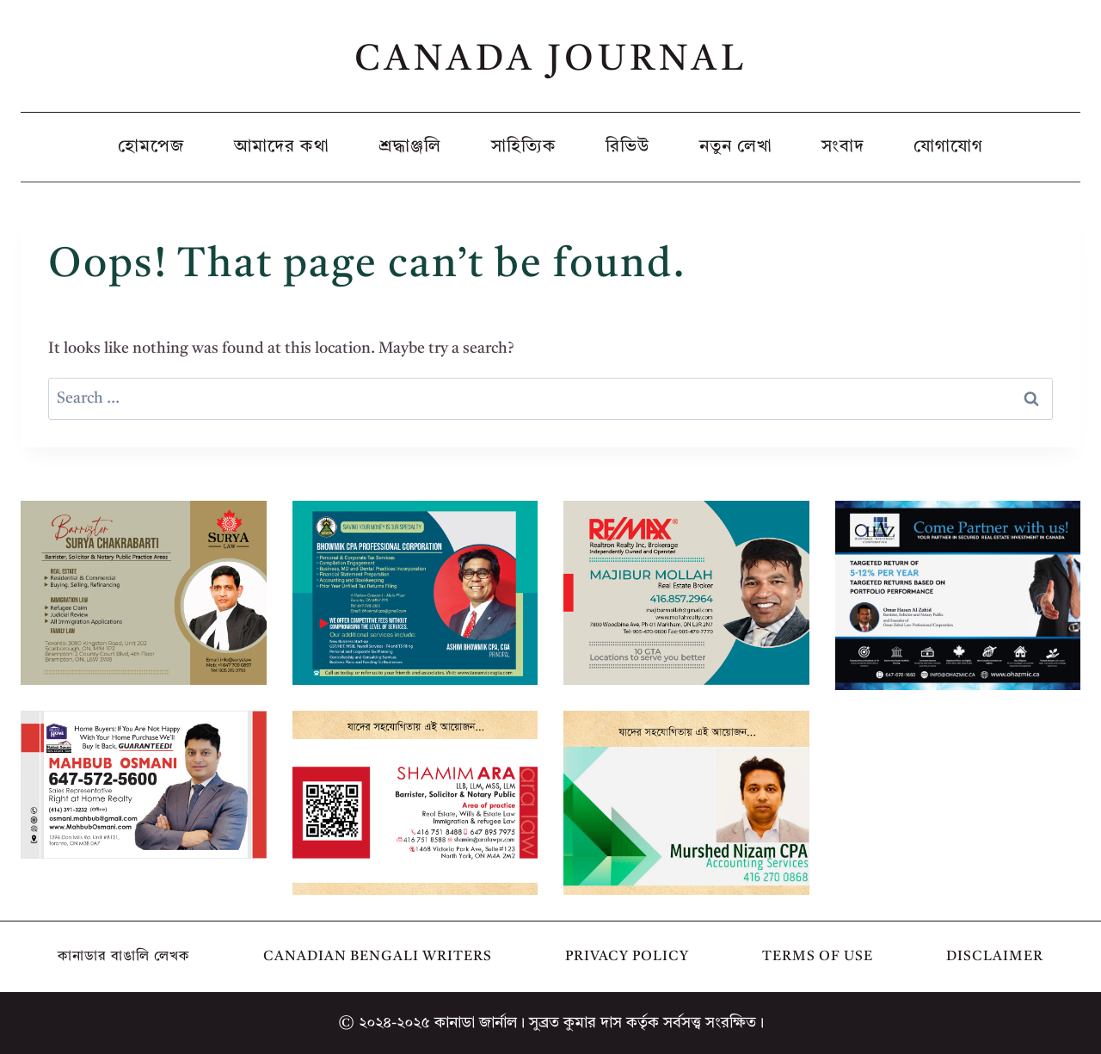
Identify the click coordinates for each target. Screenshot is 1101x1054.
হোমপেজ (151, 147)
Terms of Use (817, 957)
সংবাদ (842, 147)
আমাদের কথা (281, 147)
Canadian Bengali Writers (377, 957)
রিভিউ (627, 147)
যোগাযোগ (948, 147)
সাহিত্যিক (524, 147)
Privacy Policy (627, 957)
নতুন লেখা (735, 147)
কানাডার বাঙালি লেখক (124, 957)
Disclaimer (994, 957)
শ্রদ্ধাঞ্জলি (409, 147)
